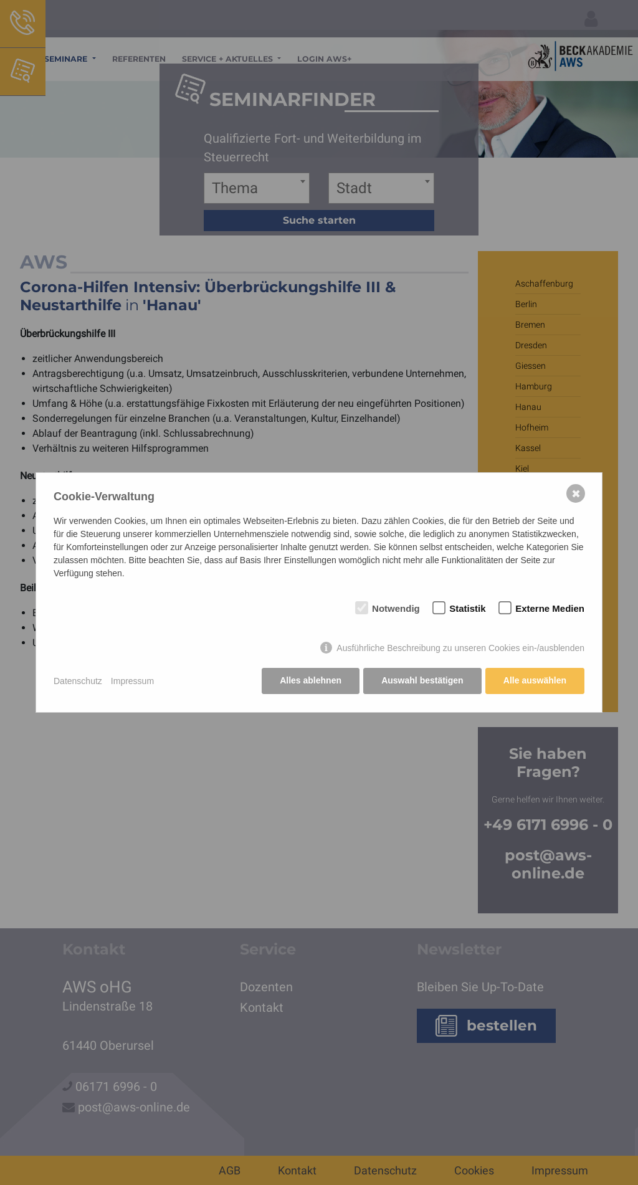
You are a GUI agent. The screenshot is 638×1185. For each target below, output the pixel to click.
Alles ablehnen (310, 681)
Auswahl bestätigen (421, 681)
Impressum (132, 681)
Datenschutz (78, 681)
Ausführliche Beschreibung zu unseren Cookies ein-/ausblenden (460, 649)
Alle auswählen (534, 681)
